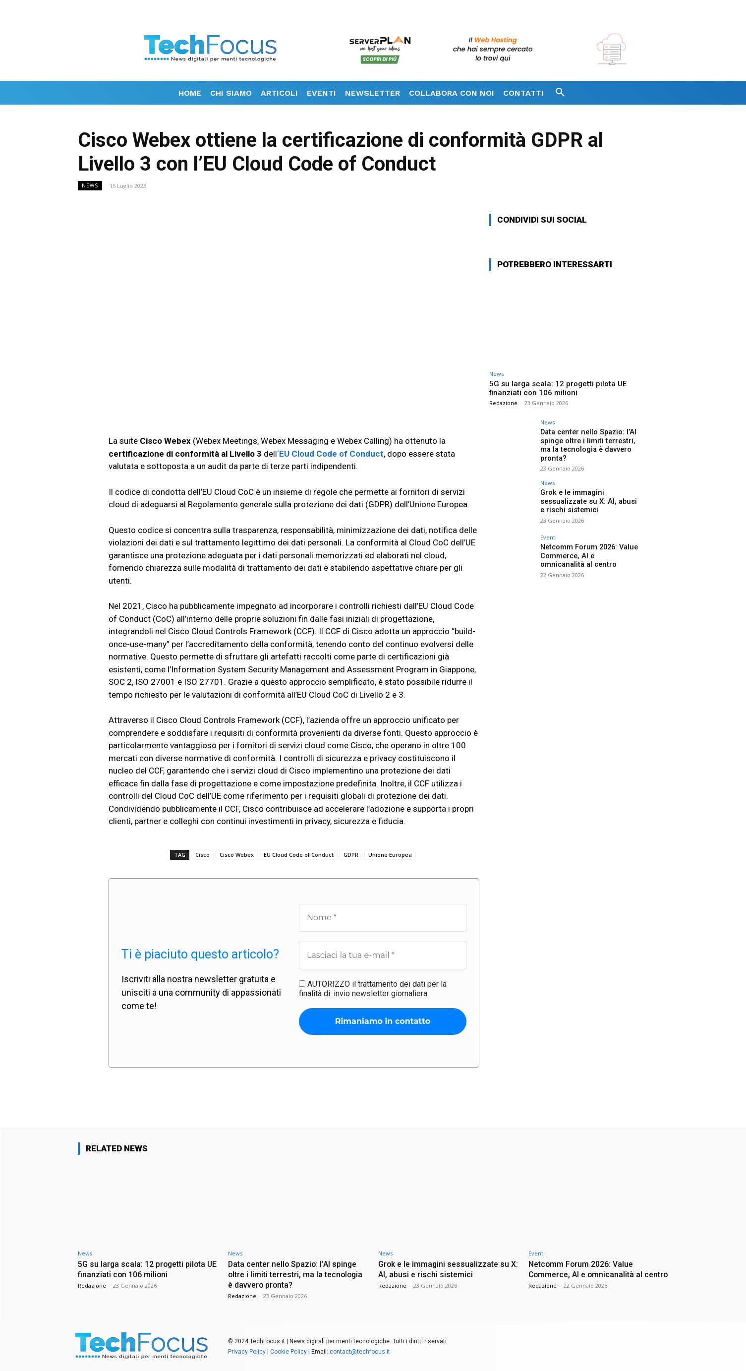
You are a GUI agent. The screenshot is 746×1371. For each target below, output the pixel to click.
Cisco (202, 854)
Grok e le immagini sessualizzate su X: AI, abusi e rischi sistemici (588, 499)
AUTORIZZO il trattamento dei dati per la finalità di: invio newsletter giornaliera (373, 988)
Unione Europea (390, 854)
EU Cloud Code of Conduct (299, 854)
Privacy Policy (247, 1350)
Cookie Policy (288, 1350)
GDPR (351, 854)
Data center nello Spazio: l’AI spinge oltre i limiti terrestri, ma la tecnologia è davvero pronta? (586, 444)
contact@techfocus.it (360, 1350)
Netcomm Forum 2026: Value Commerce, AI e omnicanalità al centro (588, 554)
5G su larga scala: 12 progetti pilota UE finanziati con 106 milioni (558, 388)
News (90, 185)
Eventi (548, 536)
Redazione (503, 403)
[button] (560, 93)
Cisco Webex (237, 854)
